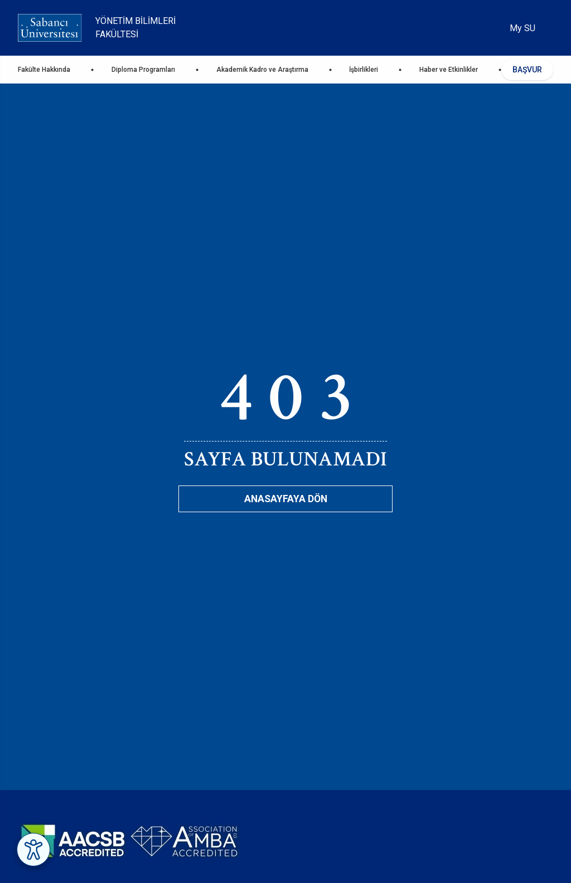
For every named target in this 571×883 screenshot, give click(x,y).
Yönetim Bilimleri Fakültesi (135, 28)
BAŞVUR (527, 69)
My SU (522, 28)
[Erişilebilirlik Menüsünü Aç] (33, 849)
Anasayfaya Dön (285, 498)
